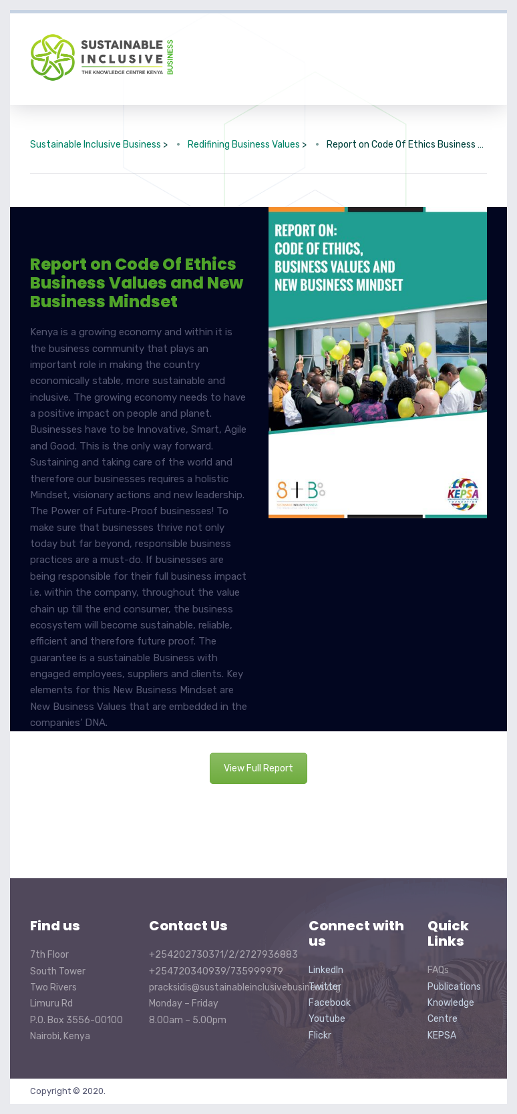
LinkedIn (326, 970)
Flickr (320, 1035)
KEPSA (441, 1035)
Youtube (327, 1019)
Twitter (325, 986)
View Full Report (258, 768)
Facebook (330, 1002)
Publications (454, 986)
